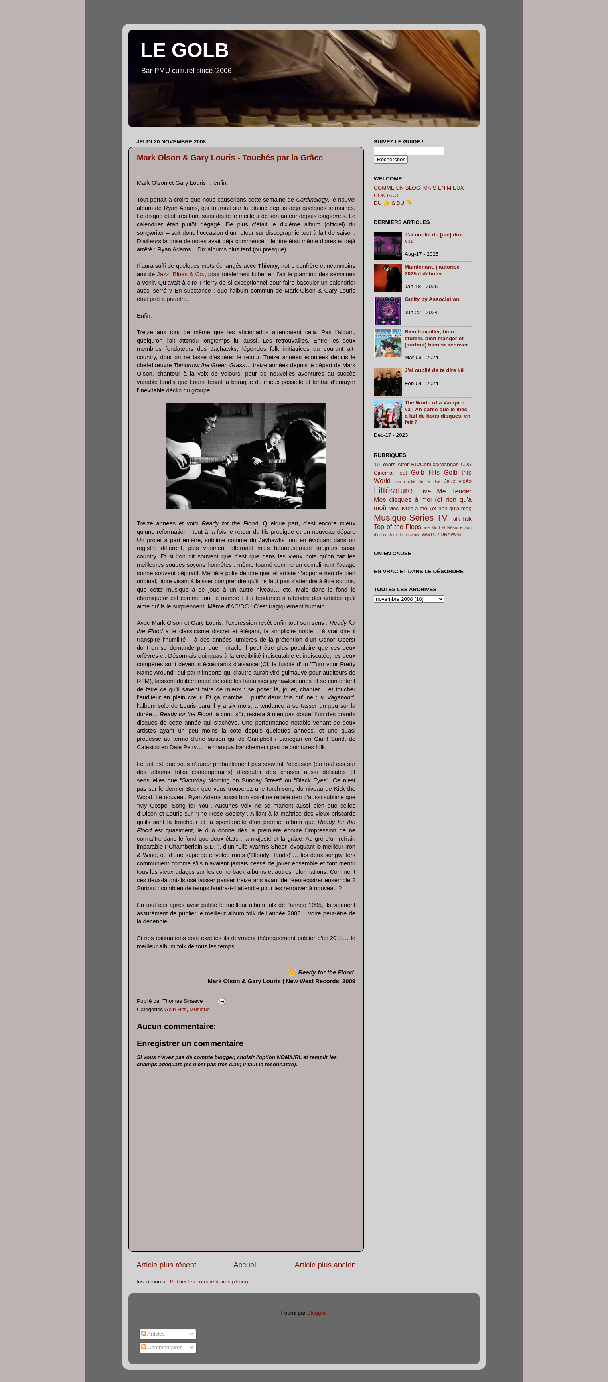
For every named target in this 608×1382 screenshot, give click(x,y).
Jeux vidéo (458, 481)
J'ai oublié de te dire (418, 481)
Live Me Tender (445, 491)
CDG (466, 464)
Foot (401, 473)
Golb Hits (175, 1009)
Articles (153, 1334)
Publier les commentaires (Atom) (209, 1282)
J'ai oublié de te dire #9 (434, 370)
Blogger (316, 1313)
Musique (200, 1009)
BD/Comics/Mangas (434, 464)
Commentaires (162, 1347)
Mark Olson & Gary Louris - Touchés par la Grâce (230, 157)
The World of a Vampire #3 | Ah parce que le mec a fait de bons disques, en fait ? (437, 412)
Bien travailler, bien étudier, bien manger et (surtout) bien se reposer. (437, 338)
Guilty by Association (432, 299)
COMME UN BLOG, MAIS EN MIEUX (419, 188)
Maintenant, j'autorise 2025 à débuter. (432, 270)
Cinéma (383, 473)
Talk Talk (461, 519)
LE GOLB (184, 50)
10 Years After (391, 464)
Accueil (245, 1265)
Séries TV (428, 518)
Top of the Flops (397, 526)
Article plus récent (166, 1265)
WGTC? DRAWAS (442, 534)
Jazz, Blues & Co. (180, 274)
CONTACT (386, 195)
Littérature (393, 490)
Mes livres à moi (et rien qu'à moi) (430, 508)
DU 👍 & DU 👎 (393, 203)
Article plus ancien (325, 1265)
